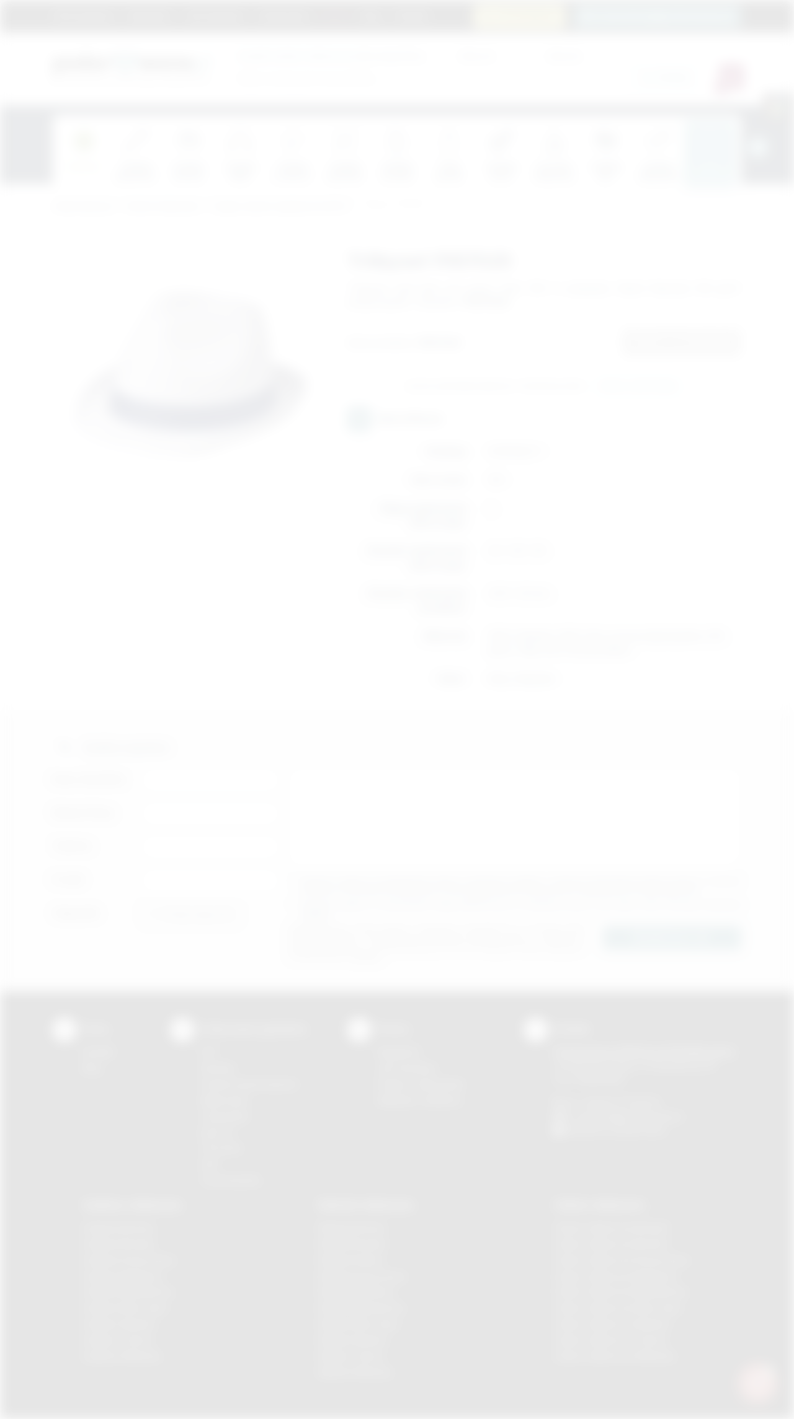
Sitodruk (217, 1068)
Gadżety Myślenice (123, 1276)
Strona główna (84, 15)
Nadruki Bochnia (351, 1228)
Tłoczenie (221, 1148)
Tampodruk (224, 1116)
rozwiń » (316, 914)
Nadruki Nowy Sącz (358, 1324)
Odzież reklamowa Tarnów (610, 1340)
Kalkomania (224, 1100)
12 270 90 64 (526, 16)
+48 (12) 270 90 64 (620, 1102)
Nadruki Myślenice (356, 1291)
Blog (371, 15)
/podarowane (638, 1130)
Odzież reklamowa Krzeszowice (622, 1260)
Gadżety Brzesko (119, 1244)
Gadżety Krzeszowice (129, 1260)
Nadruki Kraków (351, 1260)
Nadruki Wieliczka (355, 1372)
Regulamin (149, 15)
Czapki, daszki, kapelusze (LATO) (279, 206)
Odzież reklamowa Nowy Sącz (618, 1308)
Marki (335, 15)
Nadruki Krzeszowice (362, 1276)
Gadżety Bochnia (118, 1228)
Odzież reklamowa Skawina (612, 1324)
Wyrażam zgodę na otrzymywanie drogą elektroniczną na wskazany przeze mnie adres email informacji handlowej (521, 909)
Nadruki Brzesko (352, 1244)
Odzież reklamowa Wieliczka (614, 1356)
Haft (209, 1164)
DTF (209, 1052)
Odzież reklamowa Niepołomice (621, 1291)
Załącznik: (76, 913)
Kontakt (411, 15)
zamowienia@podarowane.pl (664, 16)
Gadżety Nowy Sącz (125, 1308)
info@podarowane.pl (639, 1116)
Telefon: (73, 846)
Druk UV (217, 1132)
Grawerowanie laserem (249, 1084)
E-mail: (69, 879)
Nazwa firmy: (84, 813)
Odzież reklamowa (162, 206)
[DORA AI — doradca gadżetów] (757, 1382)
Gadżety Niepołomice (128, 1291)
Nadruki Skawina (352, 1340)
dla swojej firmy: (331, 55)
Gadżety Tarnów (118, 1340)
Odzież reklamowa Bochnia (611, 1244)
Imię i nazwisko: (90, 779)
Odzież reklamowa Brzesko (612, 1228)
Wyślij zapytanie (638, 386)
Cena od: (476, 55)
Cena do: (564, 55)
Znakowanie (283, 15)
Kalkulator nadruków (419, 1100)
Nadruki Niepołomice (361, 1308)
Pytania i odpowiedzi (420, 1084)
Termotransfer (230, 1180)
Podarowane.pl (83, 206)
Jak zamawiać (214, 15)
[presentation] (758, 147)
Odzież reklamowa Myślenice (615, 1276)
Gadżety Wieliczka (122, 1356)
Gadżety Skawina (119, 1324)
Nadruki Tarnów (351, 1356)
